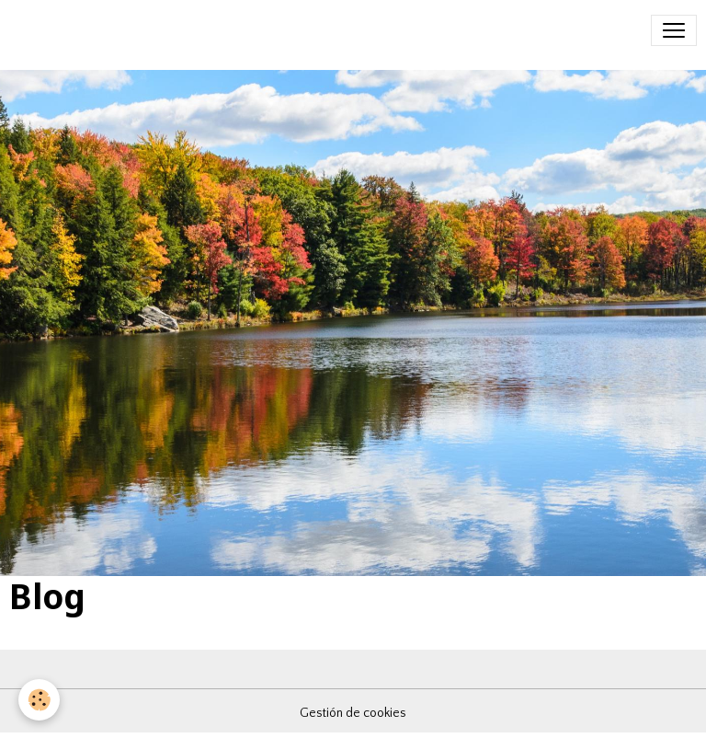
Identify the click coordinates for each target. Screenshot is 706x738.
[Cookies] (39, 700)
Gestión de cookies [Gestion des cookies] (353, 713)
